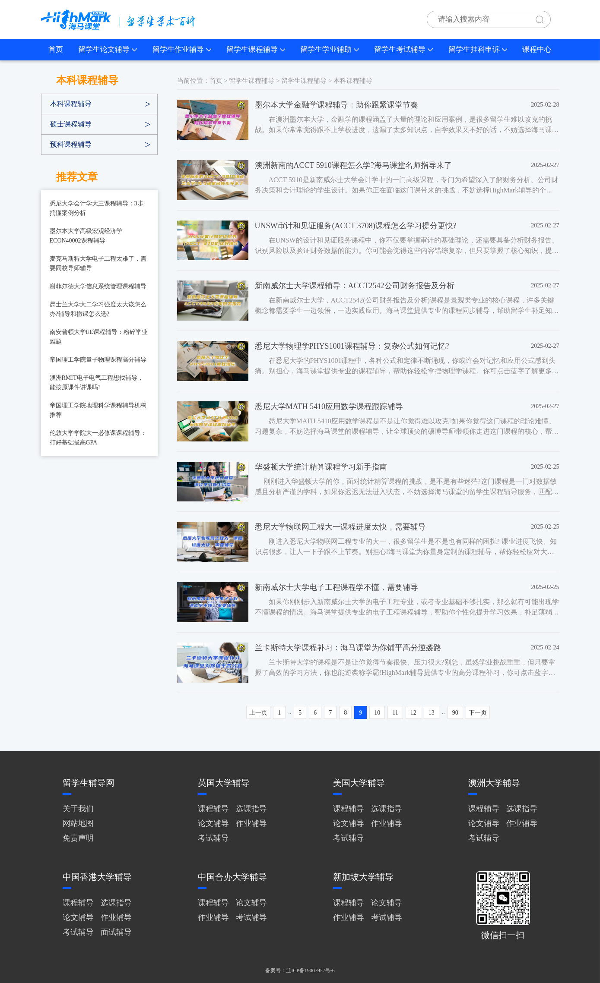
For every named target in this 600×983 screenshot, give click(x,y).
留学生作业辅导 (181, 49)
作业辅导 (251, 823)
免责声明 (78, 838)
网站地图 (78, 823)
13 (432, 712)
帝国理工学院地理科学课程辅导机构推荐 (98, 410)
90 (455, 712)
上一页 (258, 712)
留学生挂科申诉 (477, 49)
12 (413, 712)
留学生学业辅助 (329, 49)
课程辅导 (213, 808)
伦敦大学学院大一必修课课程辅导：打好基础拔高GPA (98, 438)
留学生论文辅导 (107, 49)
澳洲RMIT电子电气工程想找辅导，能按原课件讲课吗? (96, 383)
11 (395, 712)
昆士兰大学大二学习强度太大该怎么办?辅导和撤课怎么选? (98, 309)
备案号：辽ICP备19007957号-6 (300, 970)
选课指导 (251, 808)
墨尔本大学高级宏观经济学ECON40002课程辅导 (86, 236)
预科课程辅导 (71, 144)
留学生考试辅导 (403, 49)
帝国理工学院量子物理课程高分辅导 (98, 359)
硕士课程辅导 (71, 124)
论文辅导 (213, 823)
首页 (55, 49)
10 (377, 712)
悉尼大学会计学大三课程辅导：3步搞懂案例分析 (96, 208)
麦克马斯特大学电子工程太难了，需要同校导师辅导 (98, 263)
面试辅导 (116, 932)
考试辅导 (213, 838)
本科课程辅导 (71, 103)
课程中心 (537, 49)
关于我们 (78, 808)
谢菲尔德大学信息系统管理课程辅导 (98, 286)
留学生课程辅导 (255, 49)
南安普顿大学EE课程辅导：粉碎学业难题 (99, 337)
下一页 (478, 712)
